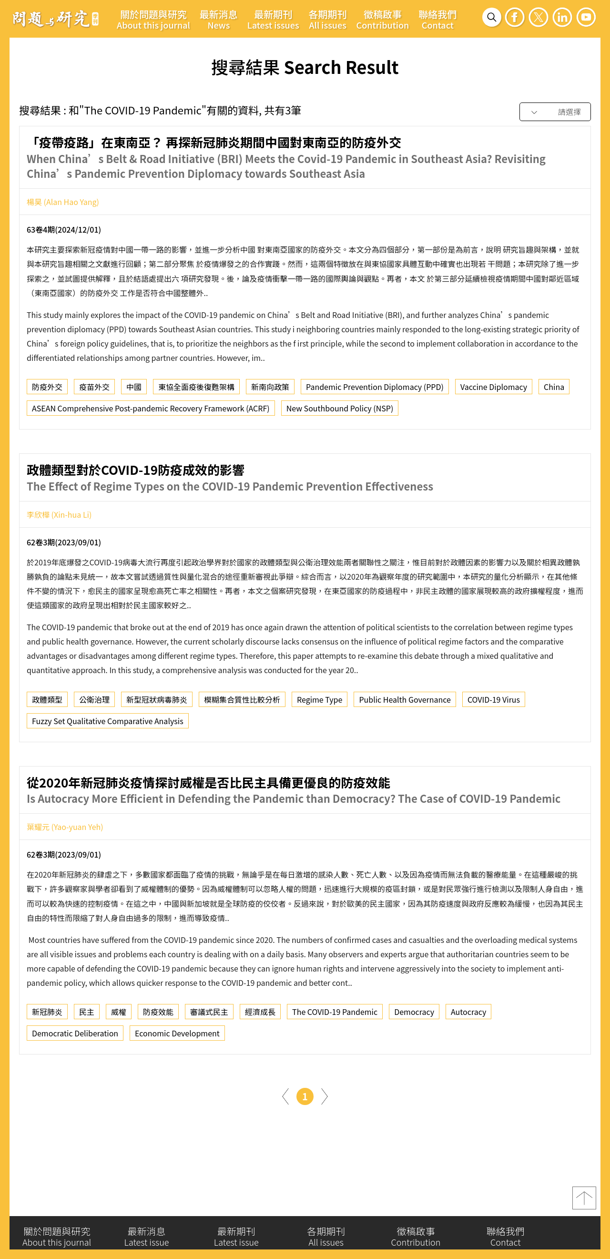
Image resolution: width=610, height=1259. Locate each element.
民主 (86, 1053)
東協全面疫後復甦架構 (196, 389)
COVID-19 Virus (494, 741)
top (584, 1204)
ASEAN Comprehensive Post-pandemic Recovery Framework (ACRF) (151, 411)
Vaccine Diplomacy (493, 389)
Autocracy (468, 1053)
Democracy (414, 1053)
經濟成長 (260, 1053)
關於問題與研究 (153, 19)
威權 (118, 1053)
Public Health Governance (405, 741)
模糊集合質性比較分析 (242, 741)
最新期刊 (273, 19)
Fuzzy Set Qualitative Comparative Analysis (107, 762)
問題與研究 (55, 18)
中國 (134, 389)
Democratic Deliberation (75, 1075)
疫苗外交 (94, 389)
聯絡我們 (437, 19)
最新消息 (219, 19)
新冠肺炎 (47, 1053)
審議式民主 (209, 1053)
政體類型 (47, 741)
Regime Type (319, 741)
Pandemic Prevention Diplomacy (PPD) (375, 389)
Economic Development (177, 1075)
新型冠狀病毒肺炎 (156, 741)
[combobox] (555, 112)
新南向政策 (270, 389)
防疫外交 (47, 389)
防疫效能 (158, 1053)
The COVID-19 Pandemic (334, 1053)
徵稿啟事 (382, 19)
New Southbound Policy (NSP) (340, 411)
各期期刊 (328, 19)
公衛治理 (94, 741)
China (554, 389)
